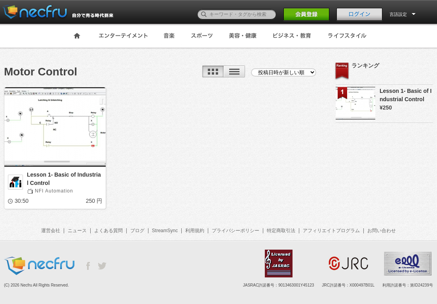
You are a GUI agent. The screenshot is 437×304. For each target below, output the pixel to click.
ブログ (137, 230)
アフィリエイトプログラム (331, 230)
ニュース (77, 230)
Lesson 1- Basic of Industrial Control (64, 178)
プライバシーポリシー (235, 230)
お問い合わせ (381, 230)
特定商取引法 (281, 230)
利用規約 (194, 230)
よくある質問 (108, 230)
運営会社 (50, 230)
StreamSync (165, 230)
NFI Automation (54, 191)
